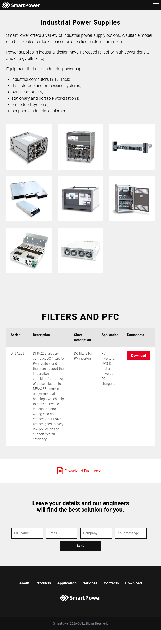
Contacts (111, 583)
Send (80, 546)
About (24, 583)
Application (67, 583)
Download (138, 356)
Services (90, 583)
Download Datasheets (80, 470)
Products (43, 583)
